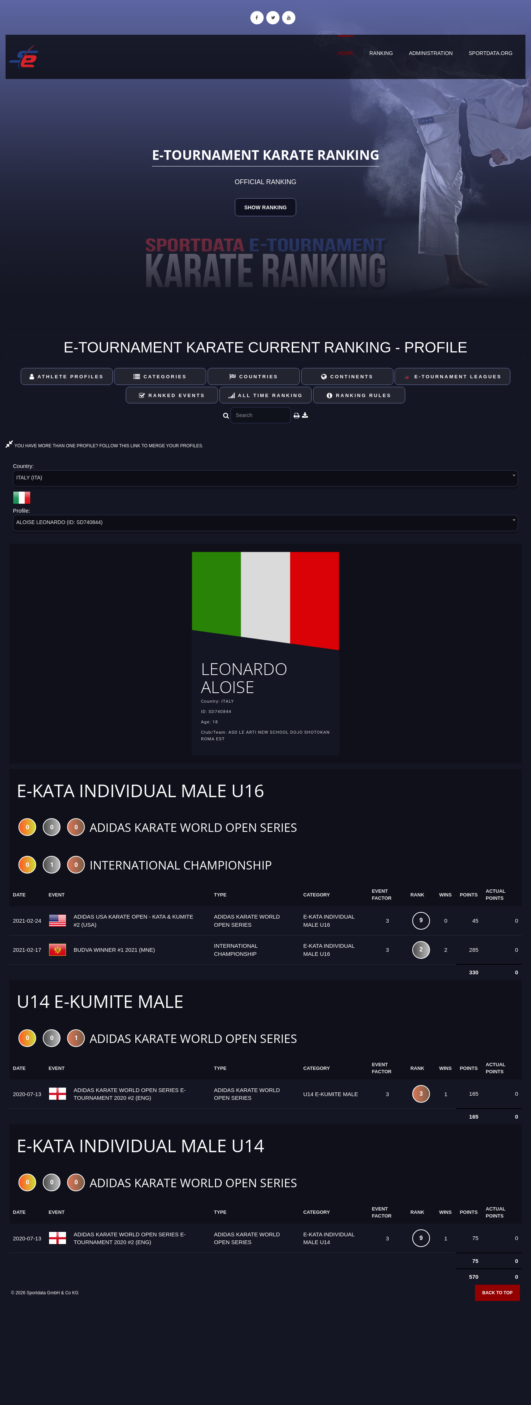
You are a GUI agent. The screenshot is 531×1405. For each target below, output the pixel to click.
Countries (253, 376)
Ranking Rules (359, 395)
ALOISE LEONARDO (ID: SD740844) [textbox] (59, 522)
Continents (347, 376)
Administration (431, 53)
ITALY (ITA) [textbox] (29, 478)
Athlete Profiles (67, 376)
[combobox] (265, 479)
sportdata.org (491, 53)
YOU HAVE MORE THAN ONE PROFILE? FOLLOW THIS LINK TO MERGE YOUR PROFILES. (104, 445)
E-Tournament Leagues (452, 377)
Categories (160, 376)
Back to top (497, 1295)
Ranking (381, 53)
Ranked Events (172, 395)
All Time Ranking (265, 395)
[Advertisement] (265, 1351)
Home (345, 53)
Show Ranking (265, 207)
